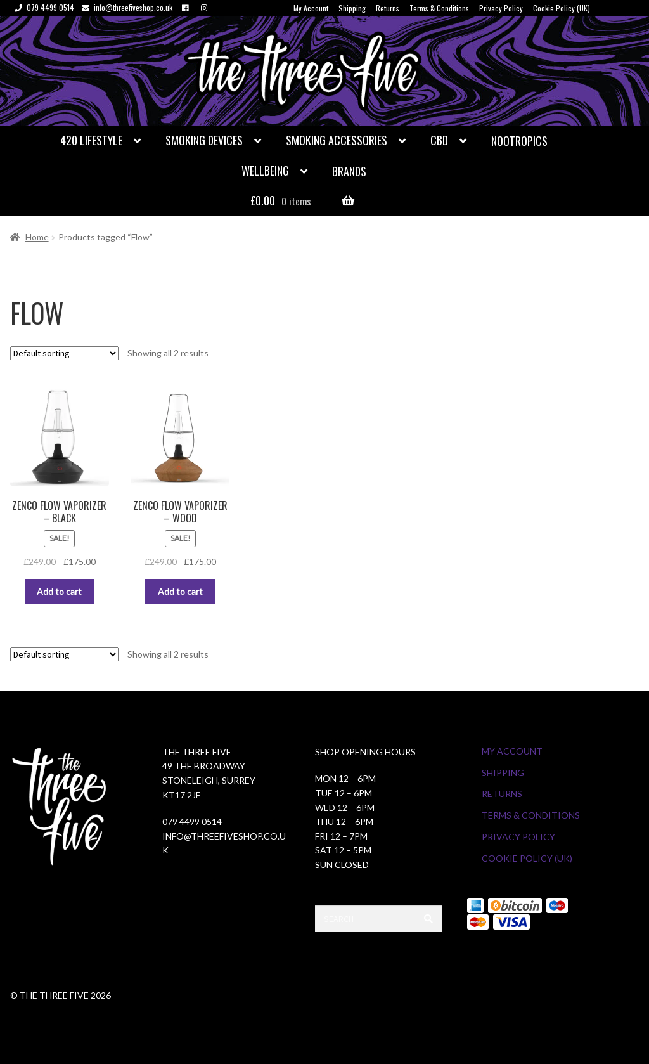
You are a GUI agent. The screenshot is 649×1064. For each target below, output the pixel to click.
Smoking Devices (204, 140)
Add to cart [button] (59, 591)
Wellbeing (265, 170)
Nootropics (519, 141)
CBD (439, 140)
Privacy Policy (501, 8)
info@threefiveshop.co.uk (124, 7)
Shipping (352, 8)
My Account (310, 8)
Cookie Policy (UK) (561, 8)
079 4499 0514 (42, 7)
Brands (349, 171)
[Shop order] (64, 353)
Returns (387, 8)
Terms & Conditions (439, 8)
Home (37, 236)
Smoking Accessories (336, 140)
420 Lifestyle (91, 140)
